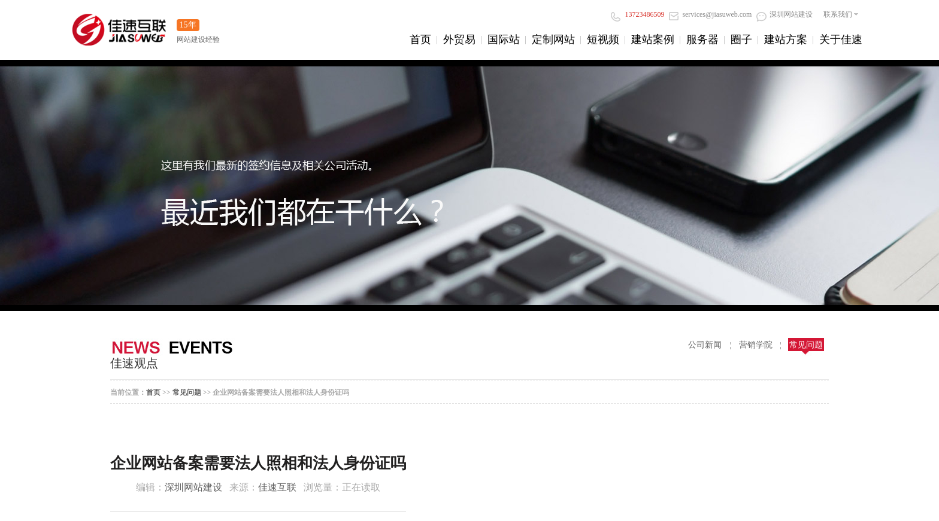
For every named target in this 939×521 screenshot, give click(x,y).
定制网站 (553, 39)
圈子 (741, 39)
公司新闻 (705, 344)
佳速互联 (277, 487)
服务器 (702, 39)
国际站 (503, 39)
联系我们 (837, 14)
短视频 (603, 39)
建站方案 (785, 39)
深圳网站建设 (784, 14)
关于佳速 (840, 39)
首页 (420, 39)
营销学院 (756, 344)
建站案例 (652, 39)
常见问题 (806, 344)
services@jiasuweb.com (710, 14)
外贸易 (459, 39)
